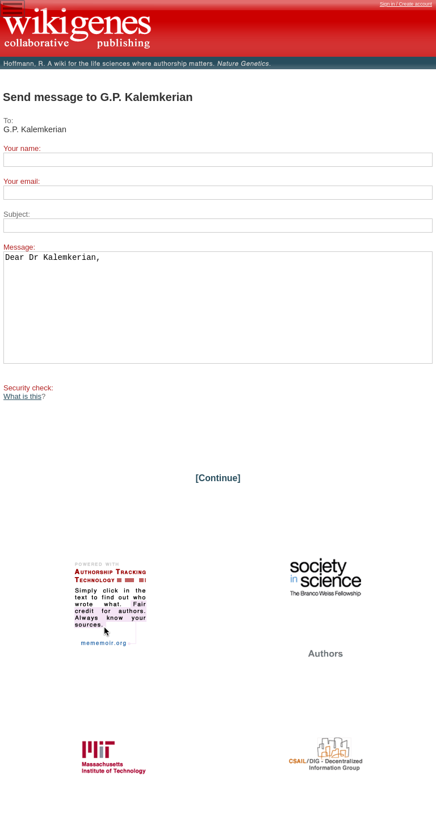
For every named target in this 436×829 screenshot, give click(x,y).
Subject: (16, 214)
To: (8, 120)
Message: (19, 247)
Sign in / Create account (406, 4)
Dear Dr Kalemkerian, (218, 317)
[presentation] (89, 453)
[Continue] (217, 498)
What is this (22, 417)
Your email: (21, 181)
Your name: (22, 148)
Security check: (28, 408)
